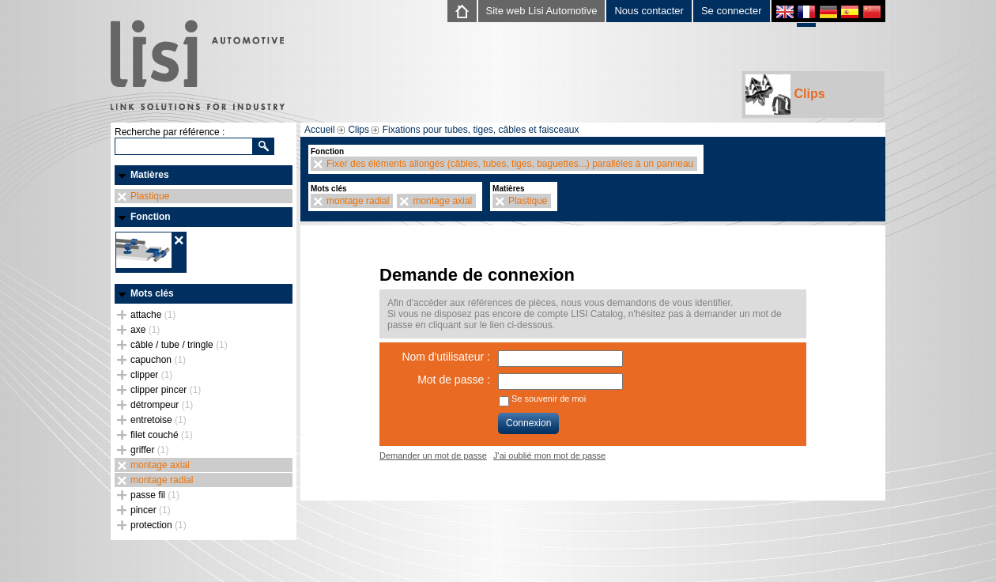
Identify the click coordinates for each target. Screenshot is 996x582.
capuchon (158, 359)
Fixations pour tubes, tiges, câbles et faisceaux (481, 129)
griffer (149, 449)
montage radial (161, 480)
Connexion (528, 423)
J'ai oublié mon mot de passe (549, 455)
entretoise (158, 419)
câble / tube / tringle (179, 344)
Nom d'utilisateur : (446, 356)
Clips (785, 94)
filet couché (161, 434)
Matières (149, 174)
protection (158, 525)
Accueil (319, 129)
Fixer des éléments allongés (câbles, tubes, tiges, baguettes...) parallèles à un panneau (509, 163)
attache (152, 314)
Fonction (150, 216)
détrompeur (161, 404)
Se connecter (731, 11)
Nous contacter (648, 11)
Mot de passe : (453, 379)
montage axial (160, 465)
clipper (151, 374)
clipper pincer (165, 389)
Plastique (149, 196)
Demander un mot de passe (433, 455)
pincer (150, 510)
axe (145, 329)
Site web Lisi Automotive (542, 11)
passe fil (154, 495)
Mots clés (152, 293)
